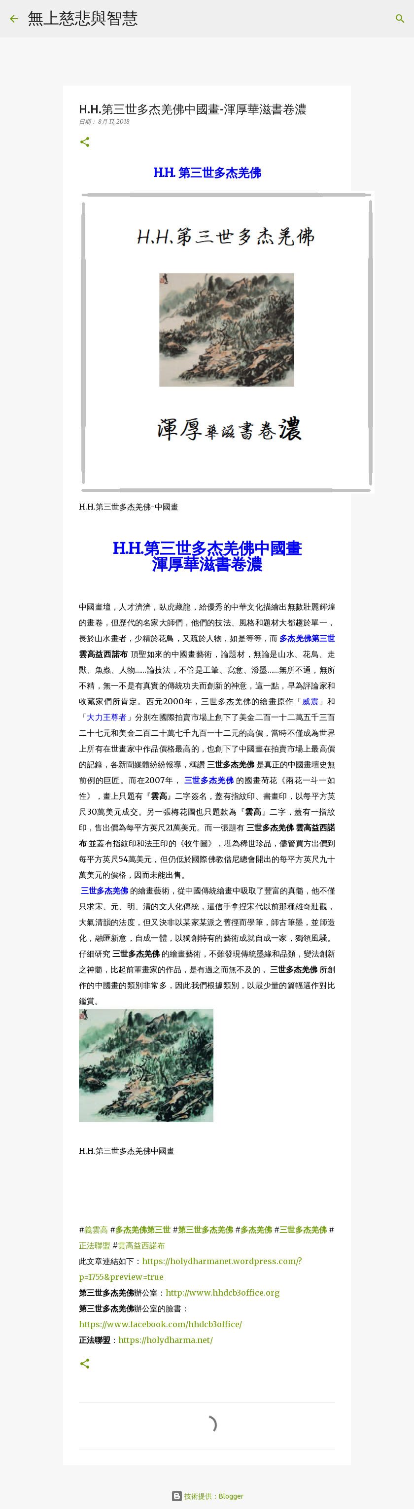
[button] (85, 142)
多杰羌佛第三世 (307, 638)
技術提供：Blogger (207, 1496)
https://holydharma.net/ (165, 1340)
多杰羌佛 (256, 1230)
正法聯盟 (95, 1245)
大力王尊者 (107, 717)
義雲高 (96, 1230)
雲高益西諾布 (141, 1245)
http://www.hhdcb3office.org (222, 1293)
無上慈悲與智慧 (83, 18)
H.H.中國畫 (207, 548)
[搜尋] (152, 19)
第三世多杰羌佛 (205, 1230)
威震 (310, 701)
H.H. (207, 172)
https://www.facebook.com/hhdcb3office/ (160, 1324)
